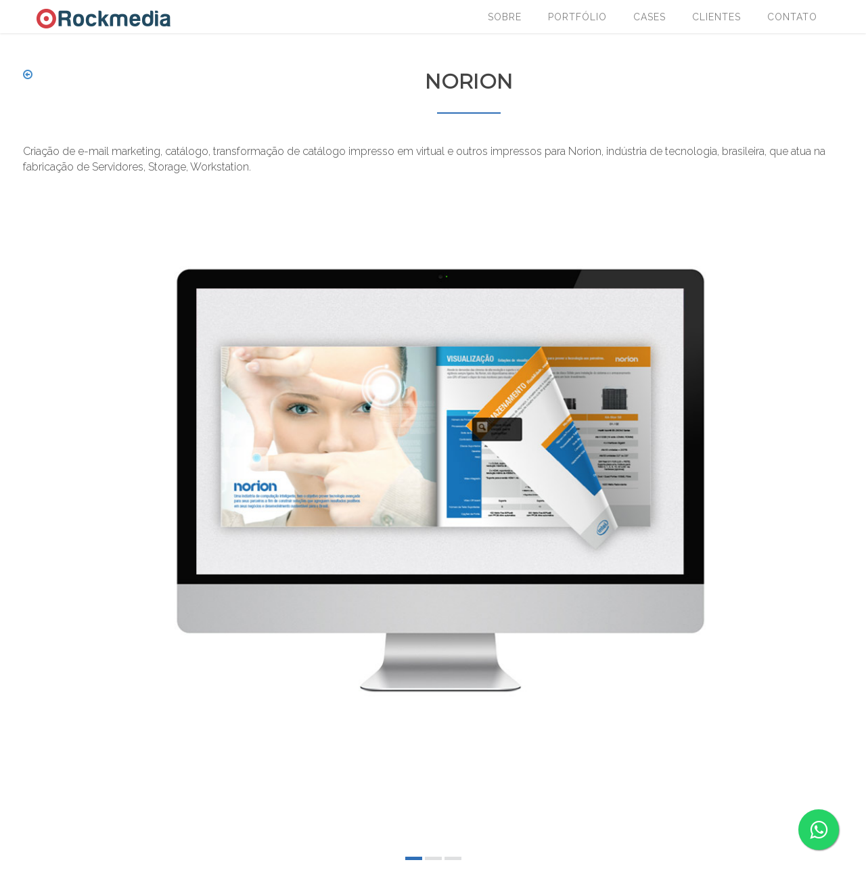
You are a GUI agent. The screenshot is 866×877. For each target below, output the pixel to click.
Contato (792, 17)
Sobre (505, 17)
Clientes (716, 17)
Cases (649, 17)
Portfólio (577, 17)
